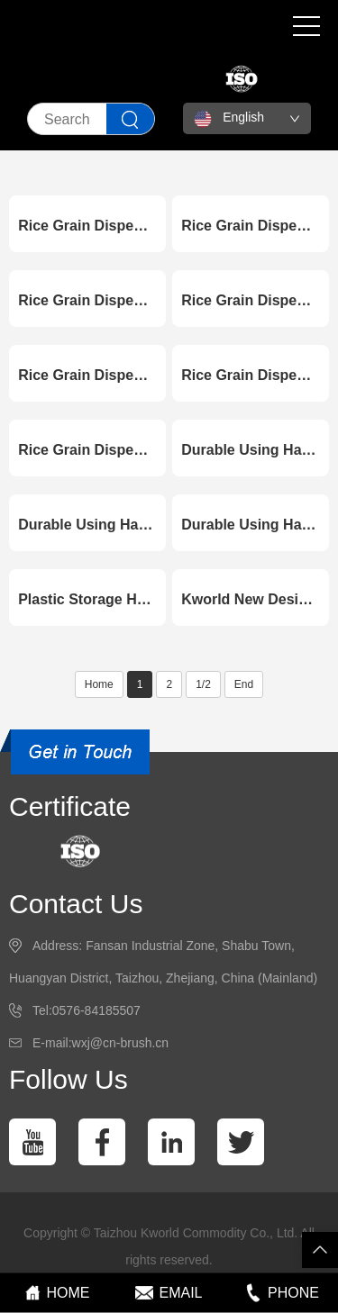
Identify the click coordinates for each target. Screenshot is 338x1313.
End (243, 684)
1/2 (203, 684)
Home (99, 684)
